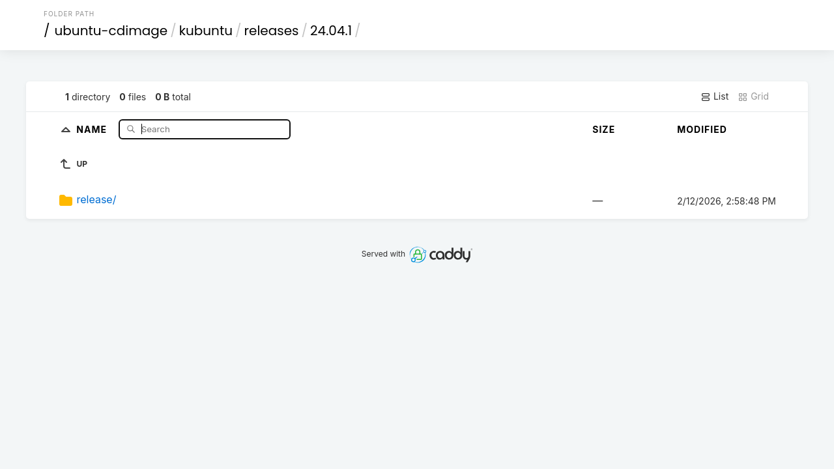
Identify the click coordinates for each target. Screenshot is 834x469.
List (714, 96)
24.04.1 (331, 30)
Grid (753, 96)
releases (271, 30)
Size (603, 129)
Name (92, 128)
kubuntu (206, 30)
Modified (702, 129)
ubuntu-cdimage (111, 30)
